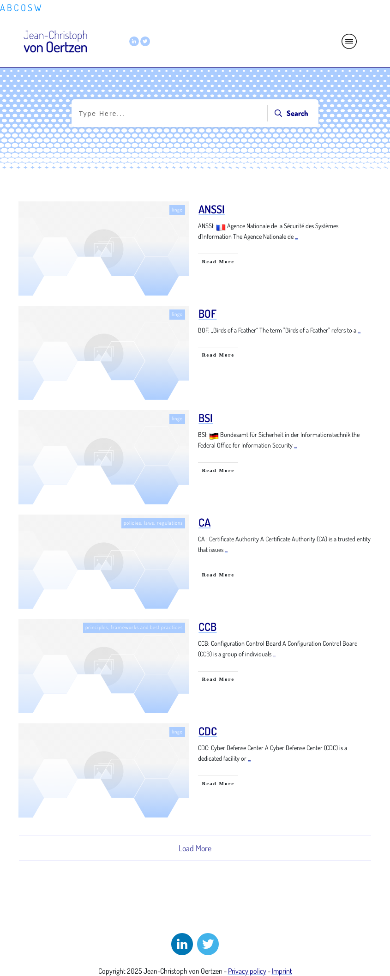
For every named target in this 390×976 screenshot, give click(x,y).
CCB (207, 626)
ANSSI (211, 209)
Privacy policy (247, 971)
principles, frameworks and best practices (134, 627)
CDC (207, 731)
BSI (205, 418)
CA (204, 522)
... (296, 236)
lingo (177, 209)
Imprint (282, 971)
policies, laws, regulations (153, 523)
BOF (207, 313)
